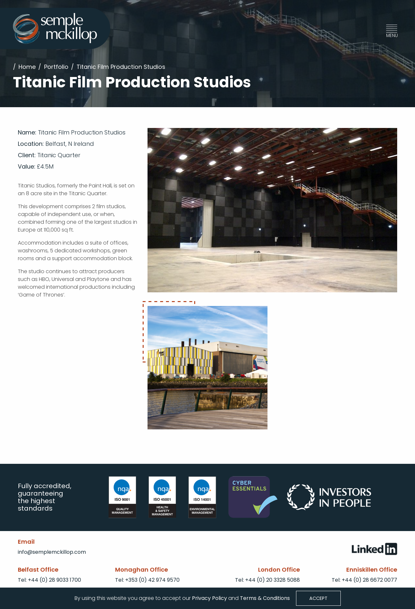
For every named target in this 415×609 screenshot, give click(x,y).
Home (27, 67)
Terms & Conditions (265, 598)
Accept (318, 598)
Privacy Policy (209, 598)
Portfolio (56, 67)
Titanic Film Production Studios (121, 67)
